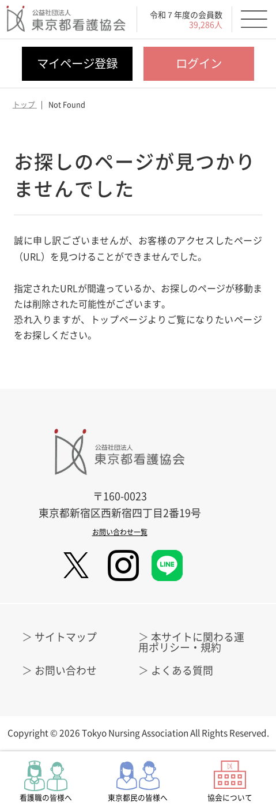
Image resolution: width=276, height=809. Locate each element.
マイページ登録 (77, 63)
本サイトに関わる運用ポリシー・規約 (191, 642)
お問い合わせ (66, 670)
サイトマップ (66, 637)
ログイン (199, 63)
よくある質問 (182, 670)
